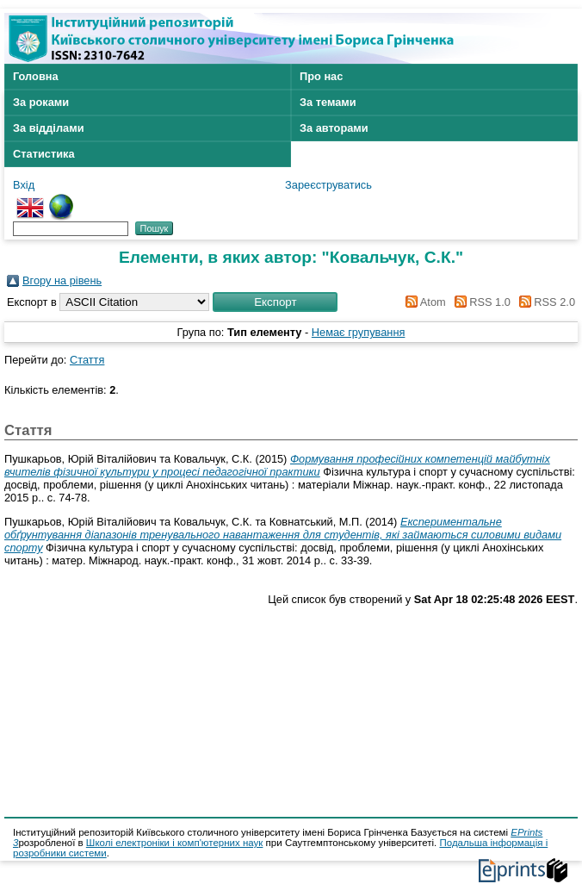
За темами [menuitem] (328, 102)
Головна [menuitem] (36, 76)
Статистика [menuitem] (44, 153)
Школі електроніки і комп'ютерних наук (174, 842)
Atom (423, 302)
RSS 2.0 (544, 302)
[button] (275, 302)
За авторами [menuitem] (334, 127)
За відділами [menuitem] (48, 127)
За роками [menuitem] (41, 102)
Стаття (87, 359)
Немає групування (359, 332)
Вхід (23, 184)
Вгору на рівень (62, 280)
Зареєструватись (328, 184)
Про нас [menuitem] (321, 76)
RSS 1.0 (480, 302)
